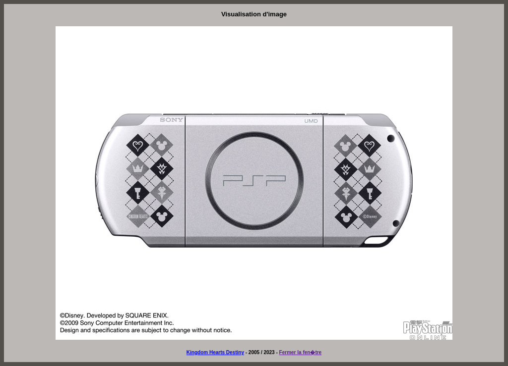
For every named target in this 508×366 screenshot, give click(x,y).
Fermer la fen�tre (300, 352)
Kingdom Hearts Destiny (215, 352)
